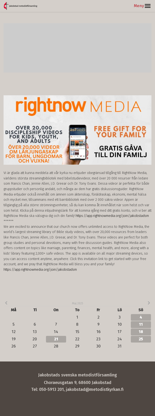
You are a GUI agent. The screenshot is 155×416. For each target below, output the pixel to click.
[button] (147, 6)
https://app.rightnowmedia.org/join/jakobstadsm (112, 216)
